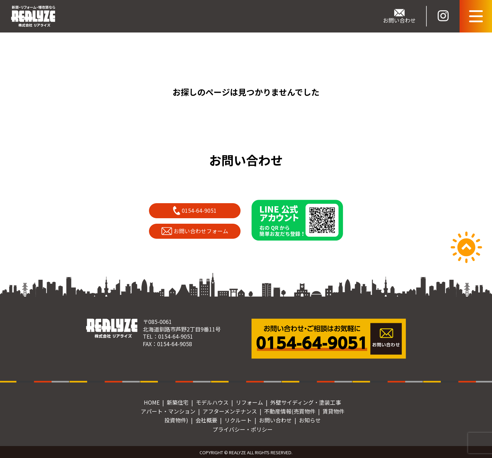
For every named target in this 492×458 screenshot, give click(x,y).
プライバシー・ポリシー (243, 429)
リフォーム (249, 402)
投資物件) (176, 420)
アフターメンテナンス (230, 411)
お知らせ (310, 420)
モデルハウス (212, 402)
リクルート (238, 420)
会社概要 (206, 420)
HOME (152, 402)
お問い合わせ (275, 420)
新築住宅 (178, 402)
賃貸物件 (333, 411)
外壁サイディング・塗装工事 (305, 402)
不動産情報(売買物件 (289, 411)
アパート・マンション (168, 411)
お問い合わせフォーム (195, 231)
